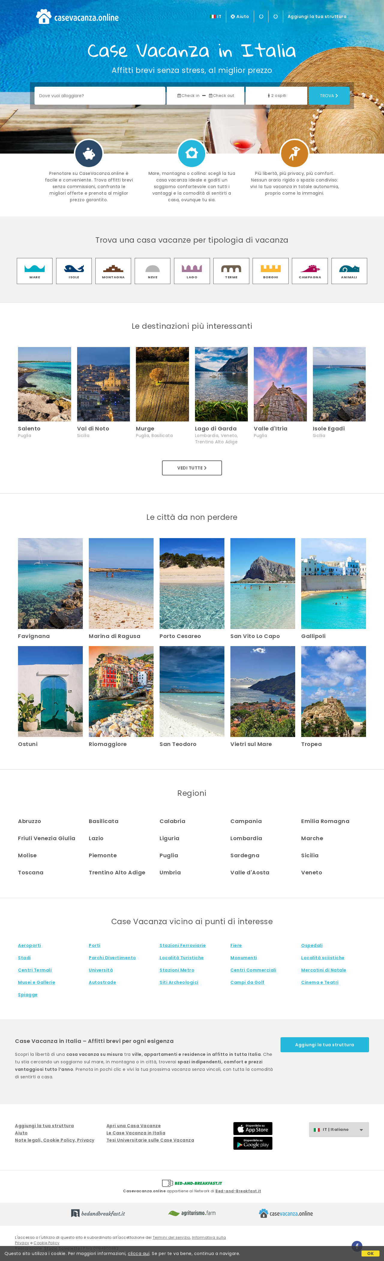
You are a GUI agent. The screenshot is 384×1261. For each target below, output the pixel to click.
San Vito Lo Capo (255, 636)
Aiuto (240, 16)
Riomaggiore (108, 744)
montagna (113, 277)
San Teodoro (178, 744)
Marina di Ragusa (114, 636)
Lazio (96, 838)
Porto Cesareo (180, 636)
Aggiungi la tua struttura (317, 16)
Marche (312, 838)
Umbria (170, 872)
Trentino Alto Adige (117, 872)
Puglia (169, 855)
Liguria (170, 838)
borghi (270, 277)
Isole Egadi (329, 428)
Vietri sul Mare (251, 744)
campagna (310, 277)
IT (219, 16)
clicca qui (138, 1254)
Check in (188, 95)
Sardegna (245, 855)
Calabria (172, 821)
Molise (27, 855)
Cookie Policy (47, 1242)
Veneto (311, 872)
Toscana (31, 872)
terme (231, 277)
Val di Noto (93, 428)
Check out (221, 95)
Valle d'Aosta (250, 872)
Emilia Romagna (325, 821)
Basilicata (103, 821)
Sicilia (310, 855)
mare (34, 277)
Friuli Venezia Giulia (47, 838)
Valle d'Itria (271, 428)
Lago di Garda (216, 428)
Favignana (34, 636)
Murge (145, 428)
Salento (29, 428)
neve (152, 277)
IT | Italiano (346, 1129)
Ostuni (28, 744)
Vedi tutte (192, 468)
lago (192, 277)
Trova (329, 96)
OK (370, 1254)
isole (74, 277)
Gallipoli (313, 636)
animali (349, 277)
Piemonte (103, 855)
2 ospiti (276, 95)
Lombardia (246, 838)
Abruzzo (29, 821)
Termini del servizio (171, 1237)
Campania (246, 821)
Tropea (311, 744)
